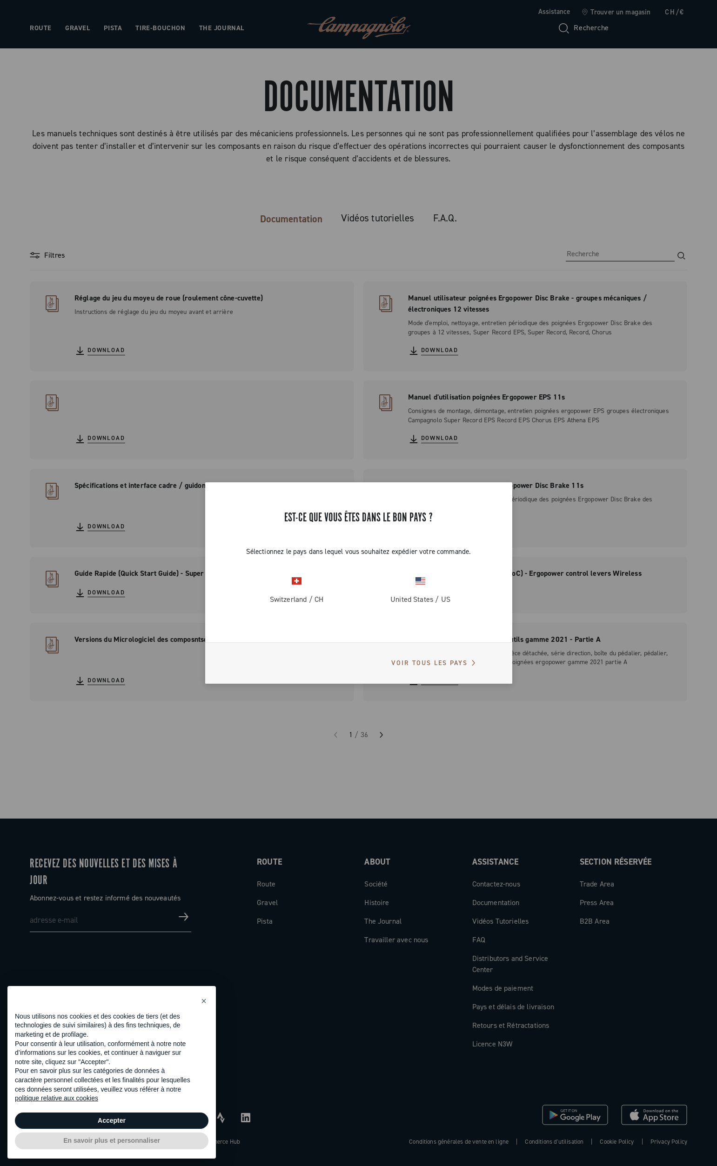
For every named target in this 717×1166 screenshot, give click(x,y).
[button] (203, 1000)
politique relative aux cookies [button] (56, 1098)
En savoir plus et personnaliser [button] (111, 1140)
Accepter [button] (112, 1120)
